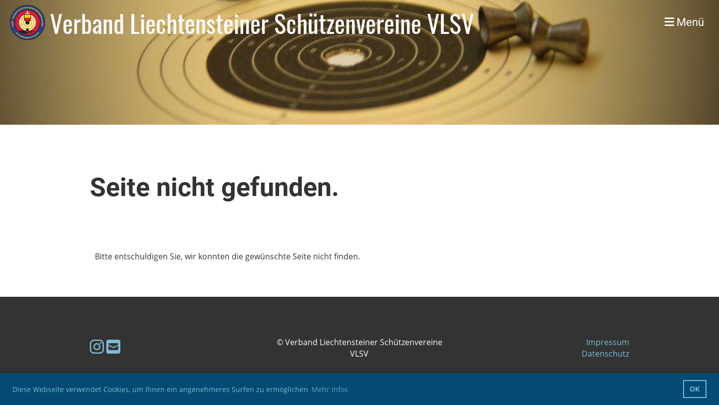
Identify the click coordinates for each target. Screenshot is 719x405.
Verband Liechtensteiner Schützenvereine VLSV (262, 22)
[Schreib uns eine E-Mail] (113, 346)
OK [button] (695, 389)
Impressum (607, 342)
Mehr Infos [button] (330, 389)
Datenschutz (605, 353)
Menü (684, 22)
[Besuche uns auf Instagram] (97, 346)
